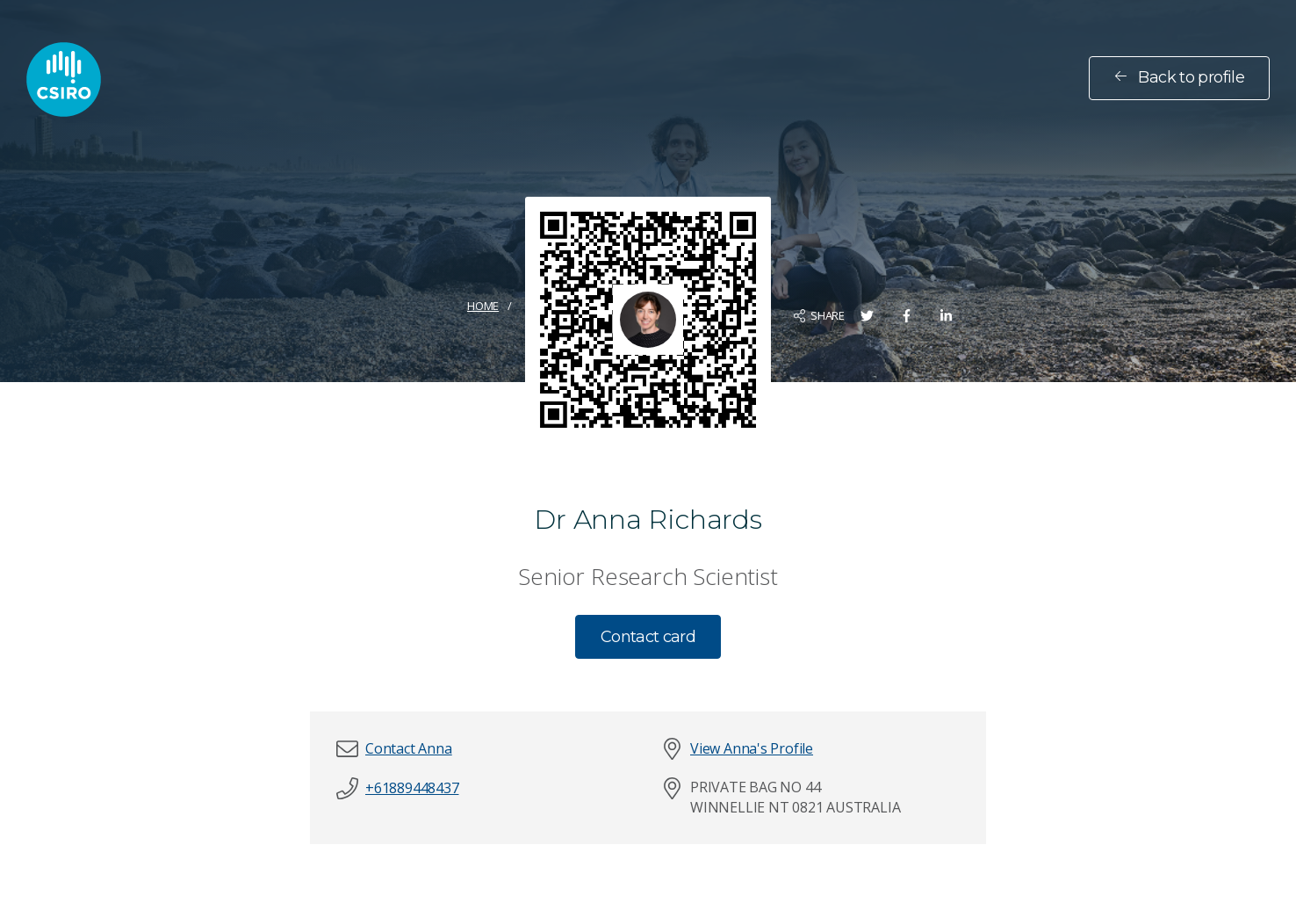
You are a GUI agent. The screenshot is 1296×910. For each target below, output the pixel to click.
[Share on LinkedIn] (946, 315)
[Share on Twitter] (867, 315)
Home (483, 306)
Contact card (648, 636)
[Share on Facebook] (906, 315)
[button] (408, 749)
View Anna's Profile (751, 748)
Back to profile (1179, 77)
